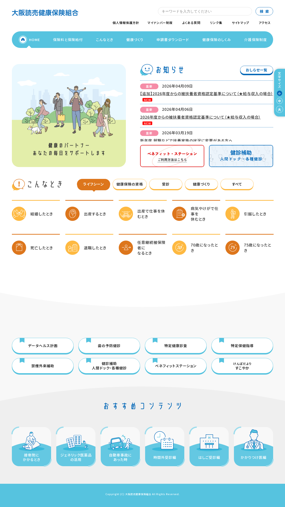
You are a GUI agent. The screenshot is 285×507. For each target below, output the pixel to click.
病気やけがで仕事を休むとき (204, 213)
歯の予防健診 (109, 345)
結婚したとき (41, 214)
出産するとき (95, 214)
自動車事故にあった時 (120, 457)
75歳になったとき (257, 247)
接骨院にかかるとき (31, 457)
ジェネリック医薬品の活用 (76, 457)
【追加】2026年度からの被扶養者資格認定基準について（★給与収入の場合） (206, 93)
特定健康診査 (175, 345)
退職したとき (95, 248)
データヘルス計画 (43, 345)
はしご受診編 (209, 457)
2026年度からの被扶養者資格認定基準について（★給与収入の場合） (200, 117)
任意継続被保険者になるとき (151, 247)
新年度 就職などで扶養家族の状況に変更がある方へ (186, 140)
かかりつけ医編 (253, 457)
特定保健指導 (242, 345)
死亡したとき (41, 248)
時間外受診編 (164, 457)
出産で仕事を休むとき (151, 213)
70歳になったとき (204, 247)
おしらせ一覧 (256, 69)
